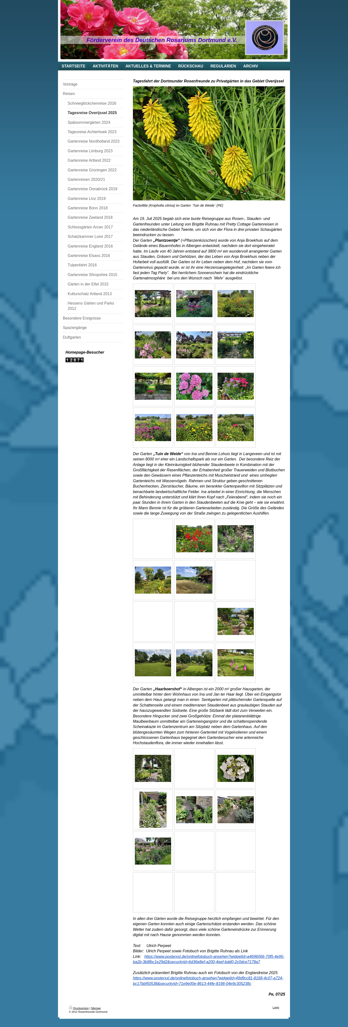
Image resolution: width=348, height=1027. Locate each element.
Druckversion (79, 1008)
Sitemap (96, 1008)
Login (276, 1007)
